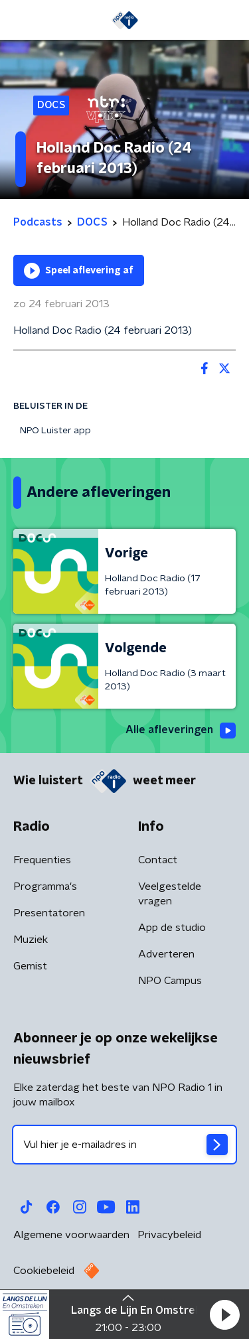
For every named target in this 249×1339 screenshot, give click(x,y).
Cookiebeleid (43, 1270)
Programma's (45, 886)
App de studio (172, 927)
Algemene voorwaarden (71, 1235)
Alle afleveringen (180, 731)
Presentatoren (49, 913)
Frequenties (42, 860)
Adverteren (166, 954)
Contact (157, 860)
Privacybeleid (169, 1235)
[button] (224, 1314)
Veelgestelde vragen (169, 893)
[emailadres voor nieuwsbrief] (124, 1144)
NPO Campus (170, 980)
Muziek (30, 939)
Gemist (30, 966)
